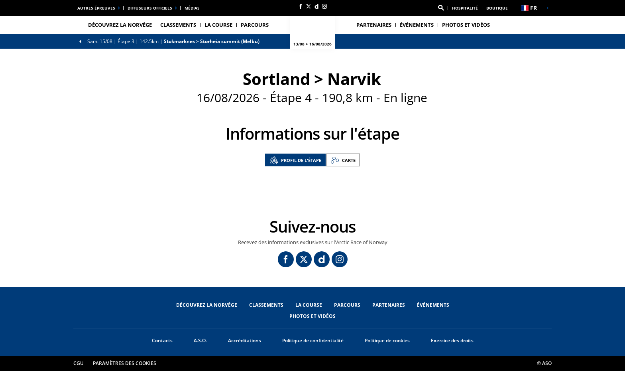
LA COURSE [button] (218, 24)
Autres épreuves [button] (96, 8)
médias (192, 8)
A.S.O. (200, 340)
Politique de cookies (387, 340)
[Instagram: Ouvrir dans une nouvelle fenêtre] (324, 6)
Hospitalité (465, 8)
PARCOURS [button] (255, 24)
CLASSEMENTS (178, 24)
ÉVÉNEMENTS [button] (417, 24)
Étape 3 (173, 41)
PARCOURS (347, 305)
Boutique (497, 8)
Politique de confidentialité (313, 340)
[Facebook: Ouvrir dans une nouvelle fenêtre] (300, 6)
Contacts (162, 340)
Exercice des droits (452, 340)
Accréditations (244, 340)
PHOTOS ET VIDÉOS (466, 24)
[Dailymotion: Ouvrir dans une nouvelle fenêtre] (316, 6)
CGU (78, 363)
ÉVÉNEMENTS (433, 305)
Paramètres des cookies (124, 363)
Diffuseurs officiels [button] (150, 8)
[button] (441, 8)
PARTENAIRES (373, 24)
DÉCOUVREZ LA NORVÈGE (120, 24)
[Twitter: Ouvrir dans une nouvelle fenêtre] (308, 6)
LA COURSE (308, 305)
